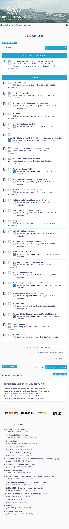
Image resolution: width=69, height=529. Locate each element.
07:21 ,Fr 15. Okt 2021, (50, 337)
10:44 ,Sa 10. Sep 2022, (46, 202)
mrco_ (28, 63)
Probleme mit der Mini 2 (22, 252)
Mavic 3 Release (19, 324)
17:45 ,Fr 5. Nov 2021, (42, 327)
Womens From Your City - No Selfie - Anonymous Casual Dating (29, 476)
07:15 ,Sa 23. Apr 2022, (47, 265)
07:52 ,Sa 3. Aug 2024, (48, 106)
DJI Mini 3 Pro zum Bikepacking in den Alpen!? (30, 241)
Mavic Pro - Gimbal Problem (23, 169)
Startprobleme (18, 221)
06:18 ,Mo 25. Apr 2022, (52, 254)
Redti (33, 306)
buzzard (34, 213)
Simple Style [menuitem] (17, 3)
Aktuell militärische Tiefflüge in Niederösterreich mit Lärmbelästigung (32, 459)
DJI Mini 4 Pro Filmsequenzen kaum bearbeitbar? (31, 103)
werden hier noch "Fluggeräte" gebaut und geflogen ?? (26, 494)
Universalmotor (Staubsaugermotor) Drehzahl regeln (25, 482)
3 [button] (52, 48)
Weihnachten (10, 505)
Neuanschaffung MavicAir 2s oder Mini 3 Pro (30, 179)
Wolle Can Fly (31, 140)
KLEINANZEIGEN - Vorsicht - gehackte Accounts (24, 488)
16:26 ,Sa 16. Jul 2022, (48, 234)
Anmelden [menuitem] (62, 3)
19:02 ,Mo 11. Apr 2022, (52, 285)
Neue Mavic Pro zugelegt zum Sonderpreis (29, 262)
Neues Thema (10, 43)
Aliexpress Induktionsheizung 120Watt (20, 464)
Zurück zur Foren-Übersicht (13, 375)
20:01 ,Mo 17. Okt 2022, (43, 161)
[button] (65, 48)
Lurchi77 (34, 116)
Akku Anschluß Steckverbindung (18, 453)
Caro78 (34, 275)
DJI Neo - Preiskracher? (22, 93)
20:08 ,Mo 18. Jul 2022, (47, 223)
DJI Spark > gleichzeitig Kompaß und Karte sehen (32, 283)
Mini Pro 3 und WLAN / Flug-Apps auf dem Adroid (32, 200)
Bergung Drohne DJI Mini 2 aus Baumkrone (29, 293)
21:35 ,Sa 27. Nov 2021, (53, 316)
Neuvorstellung (11, 441)
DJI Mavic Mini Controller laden (25, 124)
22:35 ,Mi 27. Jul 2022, (48, 213)
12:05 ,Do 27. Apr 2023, (48, 140)
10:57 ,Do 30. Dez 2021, (46, 306)
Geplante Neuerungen (13, 470)
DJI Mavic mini (18, 303)
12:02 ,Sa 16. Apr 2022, (47, 275)
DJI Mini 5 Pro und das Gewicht (17, 429)
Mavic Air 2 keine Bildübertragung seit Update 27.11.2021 (34, 314)
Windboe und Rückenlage (22, 272)
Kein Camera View (20, 83)
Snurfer (29, 161)
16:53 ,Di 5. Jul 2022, (47, 244)
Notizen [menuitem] (7, 3)
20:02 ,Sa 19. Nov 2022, (42, 151)
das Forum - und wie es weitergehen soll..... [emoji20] (33, 61)
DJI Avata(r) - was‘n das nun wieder (26, 159)
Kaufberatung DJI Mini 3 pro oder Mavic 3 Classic (31, 148)
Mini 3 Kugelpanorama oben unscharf (27, 210)
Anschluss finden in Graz (15, 447)
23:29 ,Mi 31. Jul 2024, (42, 63)
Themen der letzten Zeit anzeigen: (47, 347)
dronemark (35, 337)
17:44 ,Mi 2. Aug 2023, (47, 126)
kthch (33, 202)
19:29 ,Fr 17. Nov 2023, (48, 116)
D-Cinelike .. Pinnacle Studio (23, 231)
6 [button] (62, 48)
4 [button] (55, 48)
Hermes (34, 296)
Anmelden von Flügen (13, 500)
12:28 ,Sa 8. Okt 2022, (46, 182)
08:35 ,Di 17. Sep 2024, (46, 95)
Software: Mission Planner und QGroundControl (38, 66)
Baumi (33, 85)
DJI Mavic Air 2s (19, 335)
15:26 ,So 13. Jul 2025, (47, 85)
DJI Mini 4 (16, 114)
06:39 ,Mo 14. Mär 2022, (48, 296)
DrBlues (34, 106)
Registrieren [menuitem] (50, 3)
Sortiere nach (52, 353)
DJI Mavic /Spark (34, 35)
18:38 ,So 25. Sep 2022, (47, 192)
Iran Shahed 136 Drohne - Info (16, 435)
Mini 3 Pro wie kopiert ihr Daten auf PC (27, 190)
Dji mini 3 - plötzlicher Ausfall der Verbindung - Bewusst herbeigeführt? (35, 138)
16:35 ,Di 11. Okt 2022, (52, 171)
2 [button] (49, 48)
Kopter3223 (30, 95)
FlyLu (33, 182)
